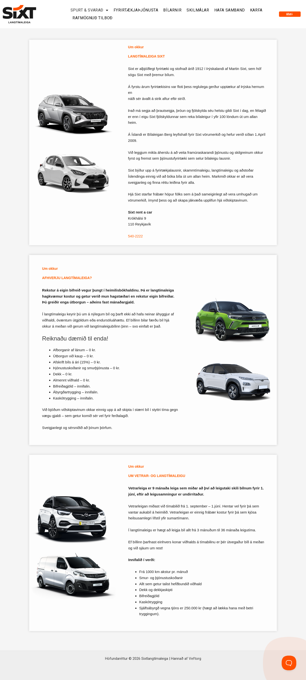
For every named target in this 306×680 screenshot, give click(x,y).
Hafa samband (229, 10)
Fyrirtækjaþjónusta (136, 10)
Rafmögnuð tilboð (92, 18)
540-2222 (135, 236)
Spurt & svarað (89, 10)
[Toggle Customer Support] (289, 663)
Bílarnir (172, 10)
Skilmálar (198, 10)
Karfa (256, 10)
